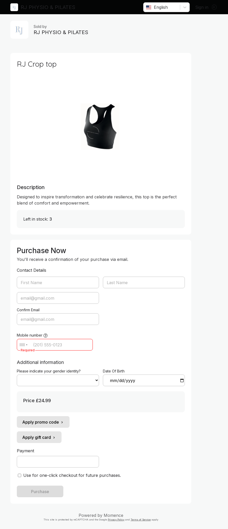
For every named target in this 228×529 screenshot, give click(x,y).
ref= (58, 380)
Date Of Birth (114, 371)
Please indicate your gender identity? (49, 371)
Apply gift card (39, 437)
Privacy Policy (116, 519)
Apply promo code (43, 422)
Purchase (40, 491)
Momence (113, 515)
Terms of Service (141, 519)
